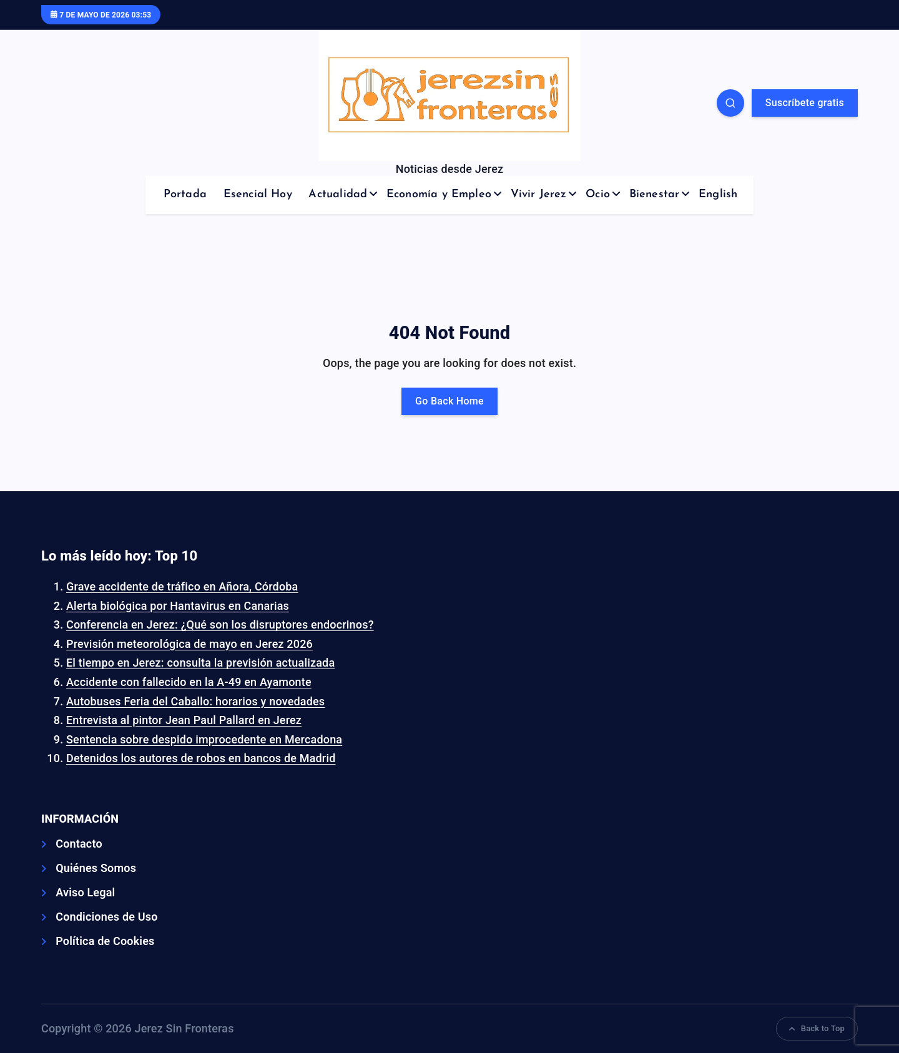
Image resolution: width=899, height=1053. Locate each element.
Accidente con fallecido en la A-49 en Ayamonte (189, 681)
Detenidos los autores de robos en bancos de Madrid (201, 758)
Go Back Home (449, 401)
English (718, 194)
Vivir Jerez (539, 194)
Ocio (598, 194)
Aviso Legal (85, 892)
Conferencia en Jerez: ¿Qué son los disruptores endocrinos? (220, 624)
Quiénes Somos (96, 867)
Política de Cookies (105, 941)
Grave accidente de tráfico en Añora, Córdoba (182, 586)
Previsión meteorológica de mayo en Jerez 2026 (189, 643)
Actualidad (337, 194)
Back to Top (817, 1028)
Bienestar (654, 194)
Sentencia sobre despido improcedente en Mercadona (204, 739)
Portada (185, 194)
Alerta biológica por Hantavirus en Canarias (177, 605)
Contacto (79, 843)
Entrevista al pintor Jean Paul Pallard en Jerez (184, 720)
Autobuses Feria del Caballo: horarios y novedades (195, 701)
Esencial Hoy (258, 194)
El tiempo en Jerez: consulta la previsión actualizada (200, 662)
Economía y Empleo (438, 194)
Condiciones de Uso (106, 916)
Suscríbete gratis (804, 103)
